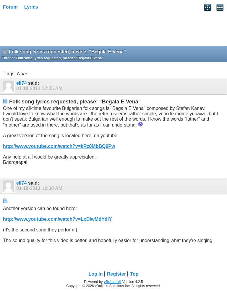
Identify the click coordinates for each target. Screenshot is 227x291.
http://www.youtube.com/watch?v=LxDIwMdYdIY (57, 219)
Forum (10, 6)
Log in (96, 273)
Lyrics (31, 6)
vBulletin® (112, 282)
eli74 (21, 83)
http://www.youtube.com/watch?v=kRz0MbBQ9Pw (59, 146)
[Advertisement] (47, 30)
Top (134, 273)
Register (116, 273)
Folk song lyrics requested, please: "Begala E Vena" (59, 58)
